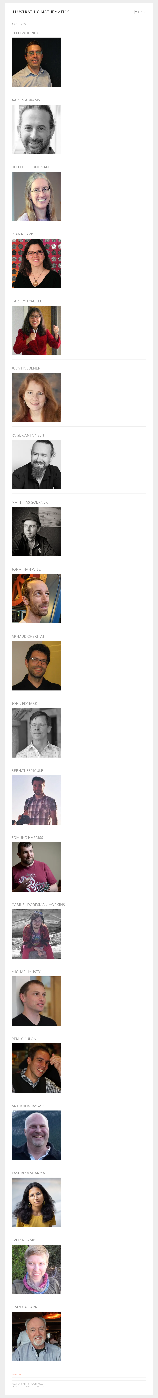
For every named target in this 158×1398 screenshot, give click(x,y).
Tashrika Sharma (28, 1173)
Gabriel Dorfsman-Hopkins (38, 905)
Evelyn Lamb (23, 1240)
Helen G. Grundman (30, 167)
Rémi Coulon (24, 1039)
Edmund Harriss (27, 837)
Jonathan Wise (26, 569)
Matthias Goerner (30, 502)
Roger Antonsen (28, 435)
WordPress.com (36, 1387)
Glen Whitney (25, 33)
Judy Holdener (26, 368)
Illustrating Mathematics (40, 12)
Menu (141, 12)
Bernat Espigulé (27, 770)
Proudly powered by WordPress (27, 1384)
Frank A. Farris (26, 1307)
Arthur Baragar (28, 1106)
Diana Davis (23, 234)
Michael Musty (26, 972)
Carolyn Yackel (27, 301)
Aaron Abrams (26, 100)
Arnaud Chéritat (28, 636)
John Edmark (24, 703)
